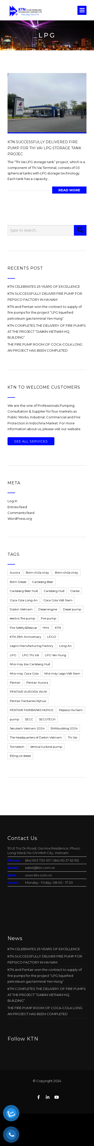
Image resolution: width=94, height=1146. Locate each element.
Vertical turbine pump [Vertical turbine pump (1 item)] (46, 747)
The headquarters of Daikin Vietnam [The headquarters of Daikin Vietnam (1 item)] (36, 737)
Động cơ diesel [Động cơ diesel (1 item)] (20, 756)
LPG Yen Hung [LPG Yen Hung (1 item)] (55, 655)
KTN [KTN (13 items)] (58, 628)
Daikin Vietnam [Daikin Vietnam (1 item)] (21, 609)
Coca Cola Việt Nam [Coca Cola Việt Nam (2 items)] (57, 600)
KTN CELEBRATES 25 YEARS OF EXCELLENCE (44, 286)
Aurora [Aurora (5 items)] (15, 572)
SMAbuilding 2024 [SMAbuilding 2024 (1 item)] (64, 728)
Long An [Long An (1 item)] (65, 646)
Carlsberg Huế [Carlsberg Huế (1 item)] (54, 591)
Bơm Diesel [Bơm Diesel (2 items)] (18, 582)
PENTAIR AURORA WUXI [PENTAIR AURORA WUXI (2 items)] (28, 691)
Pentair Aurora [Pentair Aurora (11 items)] (37, 682)
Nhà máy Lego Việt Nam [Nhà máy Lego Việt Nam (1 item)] (62, 673)
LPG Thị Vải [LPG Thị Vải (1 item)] (30, 655)
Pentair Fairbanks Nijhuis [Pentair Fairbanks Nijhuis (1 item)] (28, 701)
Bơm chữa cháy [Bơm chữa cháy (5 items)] (66, 572)
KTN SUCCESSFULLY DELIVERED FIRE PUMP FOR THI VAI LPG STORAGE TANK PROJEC (44, 148)
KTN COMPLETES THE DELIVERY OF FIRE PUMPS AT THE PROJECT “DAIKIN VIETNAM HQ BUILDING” (47, 331)
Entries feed (17, 507)
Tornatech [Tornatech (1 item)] (17, 747)
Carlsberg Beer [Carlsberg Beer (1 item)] (42, 582)
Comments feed (21, 513)
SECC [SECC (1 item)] (29, 719)
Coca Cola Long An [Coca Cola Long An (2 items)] (24, 600)
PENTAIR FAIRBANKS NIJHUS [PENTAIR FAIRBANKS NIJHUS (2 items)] (31, 710)
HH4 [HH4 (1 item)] (46, 628)
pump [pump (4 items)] (14, 719)
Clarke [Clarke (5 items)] (74, 591)
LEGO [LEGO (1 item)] (51, 637)
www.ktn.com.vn (38, 875)
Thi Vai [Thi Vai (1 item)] (72, 737)
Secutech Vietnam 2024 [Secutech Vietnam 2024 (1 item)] (27, 728)
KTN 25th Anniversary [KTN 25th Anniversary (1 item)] (25, 637)
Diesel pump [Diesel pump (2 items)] (72, 609)
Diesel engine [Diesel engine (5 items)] (47, 609)
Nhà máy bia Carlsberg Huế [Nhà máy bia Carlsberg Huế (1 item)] (30, 664)
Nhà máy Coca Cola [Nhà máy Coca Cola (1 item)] (24, 673)
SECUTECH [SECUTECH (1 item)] (47, 719)
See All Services (31, 441)
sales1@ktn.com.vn (40, 868)
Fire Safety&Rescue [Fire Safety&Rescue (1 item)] (23, 628)
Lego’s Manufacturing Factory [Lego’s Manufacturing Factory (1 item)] (31, 646)
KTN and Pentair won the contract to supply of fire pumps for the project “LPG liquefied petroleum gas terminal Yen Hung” (45, 312)
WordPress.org (20, 518)
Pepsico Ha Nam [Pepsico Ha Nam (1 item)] (71, 710)
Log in (12, 501)
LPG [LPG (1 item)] (13, 655)
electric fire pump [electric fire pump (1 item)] (22, 618)
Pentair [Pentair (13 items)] (15, 682)
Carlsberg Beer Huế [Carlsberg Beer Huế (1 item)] (24, 591)
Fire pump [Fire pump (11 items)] (48, 618)
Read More (69, 190)
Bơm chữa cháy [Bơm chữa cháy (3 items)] (37, 572)
